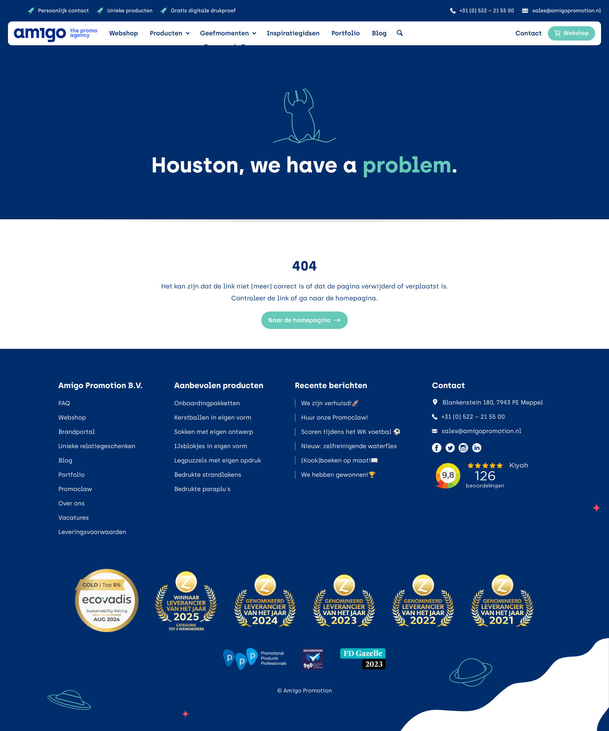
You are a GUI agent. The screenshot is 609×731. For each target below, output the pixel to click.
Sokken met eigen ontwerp (213, 431)
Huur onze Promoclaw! (334, 417)
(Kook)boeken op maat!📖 (339, 460)
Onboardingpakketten (207, 403)
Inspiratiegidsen (293, 33)
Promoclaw (75, 489)
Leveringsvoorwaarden (92, 532)
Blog (379, 33)
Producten (166, 33)
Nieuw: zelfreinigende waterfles (349, 446)
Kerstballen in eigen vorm (212, 417)
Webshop (123, 33)
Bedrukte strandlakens (207, 474)
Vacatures (73, 517)
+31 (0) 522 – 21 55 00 (468, 416)
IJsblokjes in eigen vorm (210, 446)
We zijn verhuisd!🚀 (330, 403)
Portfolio (345, 33)
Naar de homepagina (304, 320)
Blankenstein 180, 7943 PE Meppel (487, 402)
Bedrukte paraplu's (202, 489)
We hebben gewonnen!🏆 (338, 474)
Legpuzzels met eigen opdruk (217, 460)
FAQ (64, 403)
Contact (528, 33)
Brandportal (76, 431)
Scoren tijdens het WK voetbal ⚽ (351, 431)
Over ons (71, 503)
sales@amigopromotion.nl (476, 431)
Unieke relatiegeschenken (96, 446)
